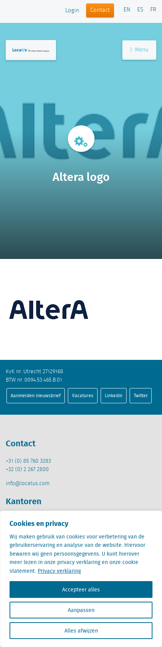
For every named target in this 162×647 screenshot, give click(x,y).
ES (140, 10)
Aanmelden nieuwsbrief (36, 395)
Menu (139, 50)
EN (127, 10)
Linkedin (113, 395)
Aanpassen (81, 610)
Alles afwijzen (81, 630)
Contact (100, 10)
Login (72, 10)
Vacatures (82, 395)
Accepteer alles (81, 589)
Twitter (141, 395)
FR (153, 10)
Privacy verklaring (59, 571)
